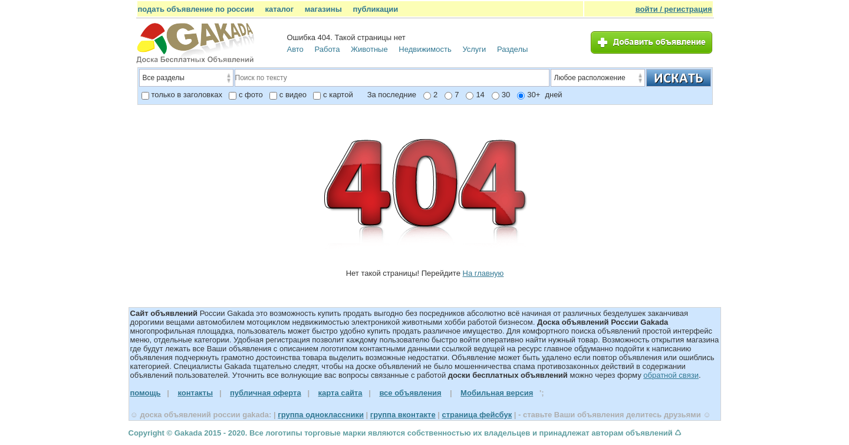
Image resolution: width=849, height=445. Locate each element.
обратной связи (671, 375)
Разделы (512, 49)
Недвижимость (425, 49)
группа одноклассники (321, 414)
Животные (369, 49)
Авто (295, 49)
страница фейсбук (477, 414)
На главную (483, 273)
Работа (327, 49)
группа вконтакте (403, 414)
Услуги (474, 49)
